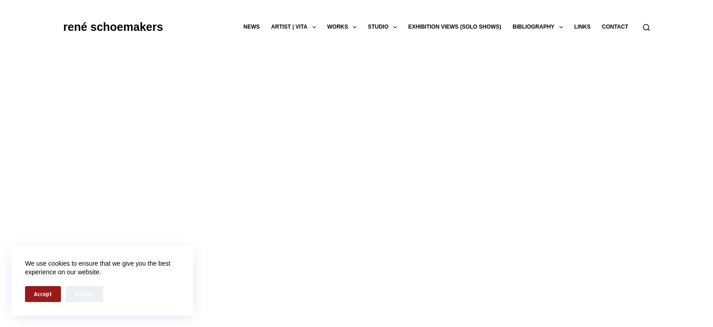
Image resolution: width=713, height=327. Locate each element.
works (343, 27)
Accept (43, 294)
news (251, 27)
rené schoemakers (113, 26)
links (582, 27)
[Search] (646, 27)
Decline (84, 294)
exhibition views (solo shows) (455, 27)
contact (615, 27)
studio (384, 27)
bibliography (539, 27)
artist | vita (295, 27)
